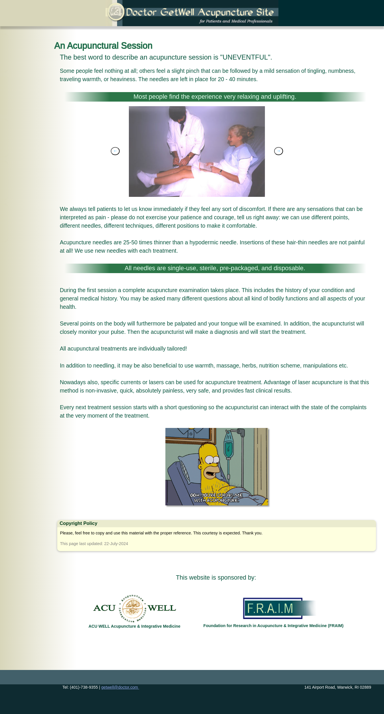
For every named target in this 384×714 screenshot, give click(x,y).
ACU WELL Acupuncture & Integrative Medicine (134, 626)
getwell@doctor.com (120, 687)
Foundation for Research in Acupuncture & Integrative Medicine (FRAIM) (273, 625)
